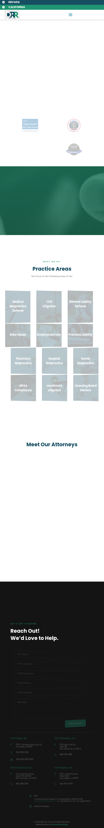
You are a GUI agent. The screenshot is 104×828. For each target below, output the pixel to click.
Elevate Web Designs (59, 824)
